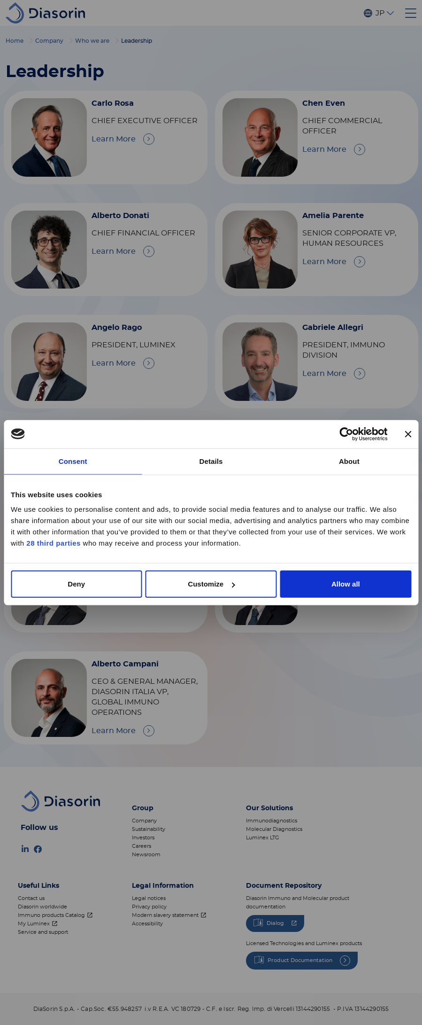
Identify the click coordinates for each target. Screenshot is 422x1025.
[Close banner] (408, 433)
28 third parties (53, 543)
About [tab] (349, 461)
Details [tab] (211, 461)
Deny (76, 584)
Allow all (345, 584)
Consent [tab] (73, 461)
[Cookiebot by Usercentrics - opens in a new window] (346, 434)
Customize (211, 584)
